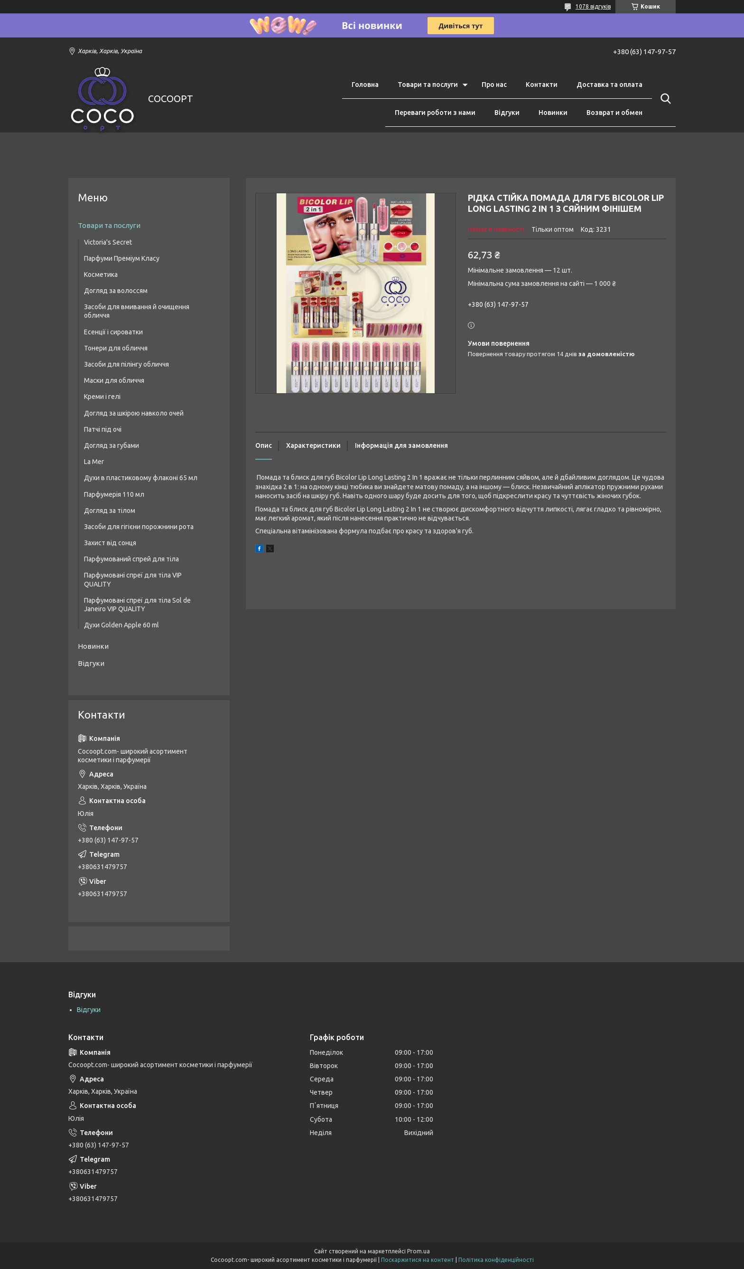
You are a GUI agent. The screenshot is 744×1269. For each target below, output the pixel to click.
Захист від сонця (110, 543)
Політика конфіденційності (496, 1260)
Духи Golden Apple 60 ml (121, 625)
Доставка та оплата (609, 84)
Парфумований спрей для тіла (131, 559)
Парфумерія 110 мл (114, 494)
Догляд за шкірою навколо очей (134, 413)
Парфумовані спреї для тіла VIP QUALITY (133, 579)
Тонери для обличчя (116, 348)
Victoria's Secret (108, 242)
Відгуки (507, 112)
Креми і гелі (102, 396)
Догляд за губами (111, 445)
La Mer (94, 461)
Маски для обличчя (114, 380)
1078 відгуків (593, 6)
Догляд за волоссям (116, 290)
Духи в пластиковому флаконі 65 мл (140, 478)
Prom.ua (418, 1251)
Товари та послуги (428, 84)
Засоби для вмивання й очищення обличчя (136, 311)
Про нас (494, 84)
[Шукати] (664, 99)
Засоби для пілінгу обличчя (126, 364)
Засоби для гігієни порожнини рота (139, 526)
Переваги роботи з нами (435, 112)
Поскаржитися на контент (417, 1260)
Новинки (553, 112)
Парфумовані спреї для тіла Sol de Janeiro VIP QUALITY (137, 605)
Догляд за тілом (109, 510)
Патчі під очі (102, 429)
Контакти (542, 84)
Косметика (101, 274)
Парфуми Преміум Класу (121, 258)
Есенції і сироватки (113, 332)
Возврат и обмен (614, 112)
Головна (365, 84)
